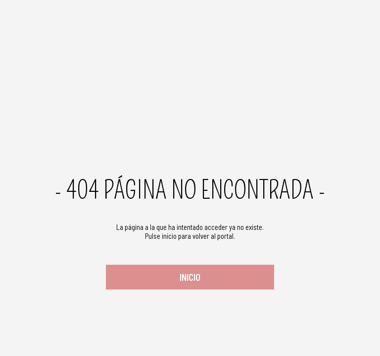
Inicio (190, 277)
